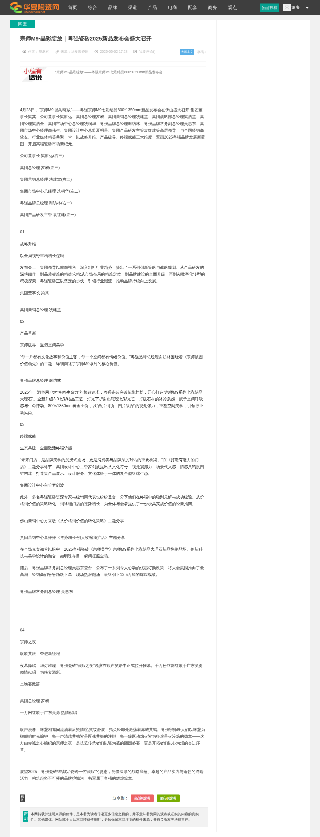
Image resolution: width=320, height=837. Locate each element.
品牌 (112, 7)
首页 (72, 7)
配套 (192, 7)
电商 (172, 7)
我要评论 (146, 52)
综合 (92, 7)
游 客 (296, 7)
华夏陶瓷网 (79, 52)
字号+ (201, 52)
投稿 (274, 8)
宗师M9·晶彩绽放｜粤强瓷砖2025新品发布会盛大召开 (34, 7)
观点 (232, 7)
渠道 (132, 7)
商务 (212, 7)
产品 (152, 7)
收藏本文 (187, 52)
